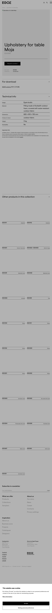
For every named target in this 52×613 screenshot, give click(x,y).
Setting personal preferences (26, 608)
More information (7, 596)
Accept (26, 603)
